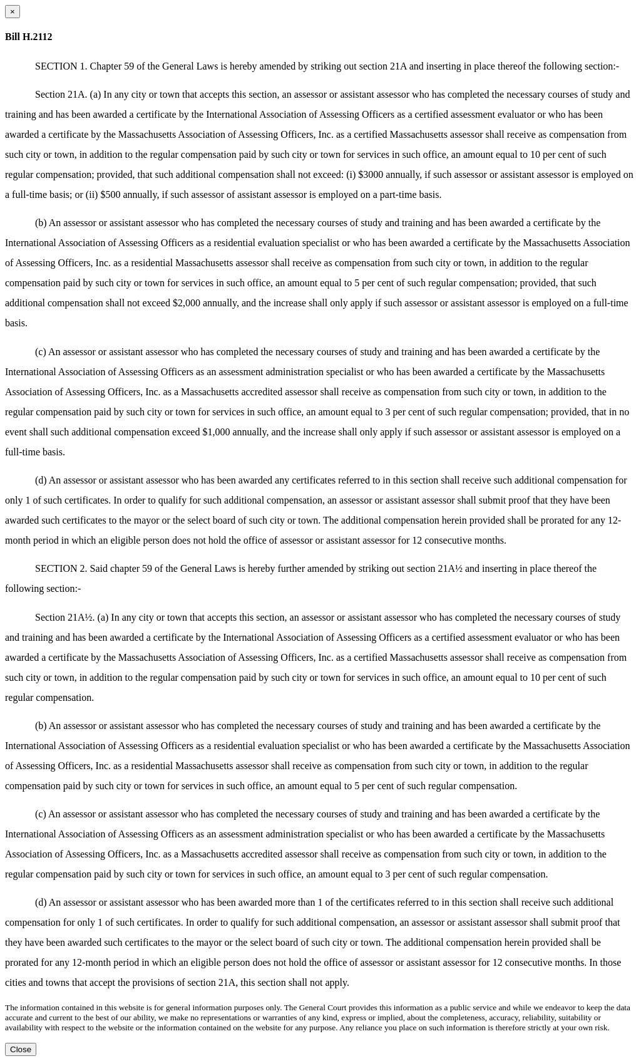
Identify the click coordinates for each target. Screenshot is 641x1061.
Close (20, 1049)
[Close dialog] (12, 11)
